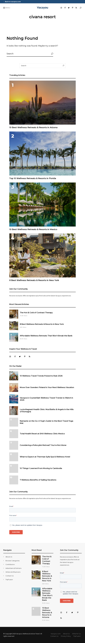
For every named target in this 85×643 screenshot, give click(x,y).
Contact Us (10, 576)
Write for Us (76, 634)
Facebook (65, 8)
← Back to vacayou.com (12, 1)
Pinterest (72, 8)
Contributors (10, 564)
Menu (6, 7)
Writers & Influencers (13, 572)
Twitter (69, 8)
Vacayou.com (56, 634)
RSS (76, 8)
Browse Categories (12, 561)
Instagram (61, 8)
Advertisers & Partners (13, 568)
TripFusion (9, 579)
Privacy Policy (66, 636)
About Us (9, 557)
